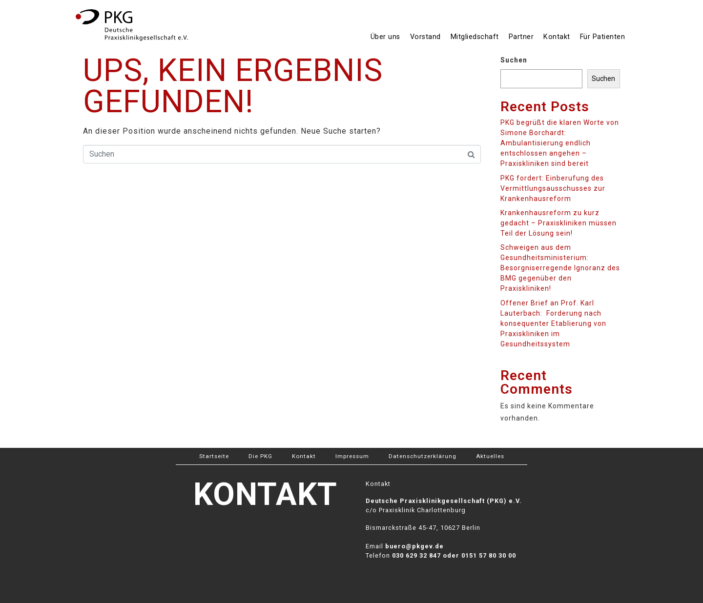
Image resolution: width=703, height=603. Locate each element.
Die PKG (260, 456)
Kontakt (556, 37)
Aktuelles (490, 456)
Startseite (214, 456)
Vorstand (425, 37)
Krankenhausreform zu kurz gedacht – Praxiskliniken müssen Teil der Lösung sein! (558, 223)
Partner (521, 37)
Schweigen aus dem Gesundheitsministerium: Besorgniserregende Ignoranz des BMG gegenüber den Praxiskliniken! (560, 267)
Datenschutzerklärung (422, 456)
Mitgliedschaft (475, 37)
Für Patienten (602, 37)
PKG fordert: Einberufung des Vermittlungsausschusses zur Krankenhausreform (552, 188)
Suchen (513, 60)
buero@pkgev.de (414, 546)
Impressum (352, 456)
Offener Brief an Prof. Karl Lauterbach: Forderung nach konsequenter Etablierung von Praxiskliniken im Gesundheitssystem (553, 323)
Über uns (385, 37)
